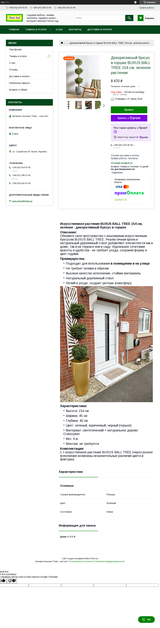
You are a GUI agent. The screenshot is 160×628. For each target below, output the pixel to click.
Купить (129, 109)
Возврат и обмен (18, 89)
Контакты (75, 29)
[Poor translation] (12, 581)
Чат (146, 619)
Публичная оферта (19, 83)
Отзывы (13, 69)
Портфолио (15, 49)
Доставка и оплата (99, 29)
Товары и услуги (36, 29)
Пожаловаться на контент (82, 561)
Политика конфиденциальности (110, 561)
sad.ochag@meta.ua (22, 201)
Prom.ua (94, 558)
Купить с (129, 118)
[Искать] (129, 18)
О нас (59, 29)
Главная (14, 29)
